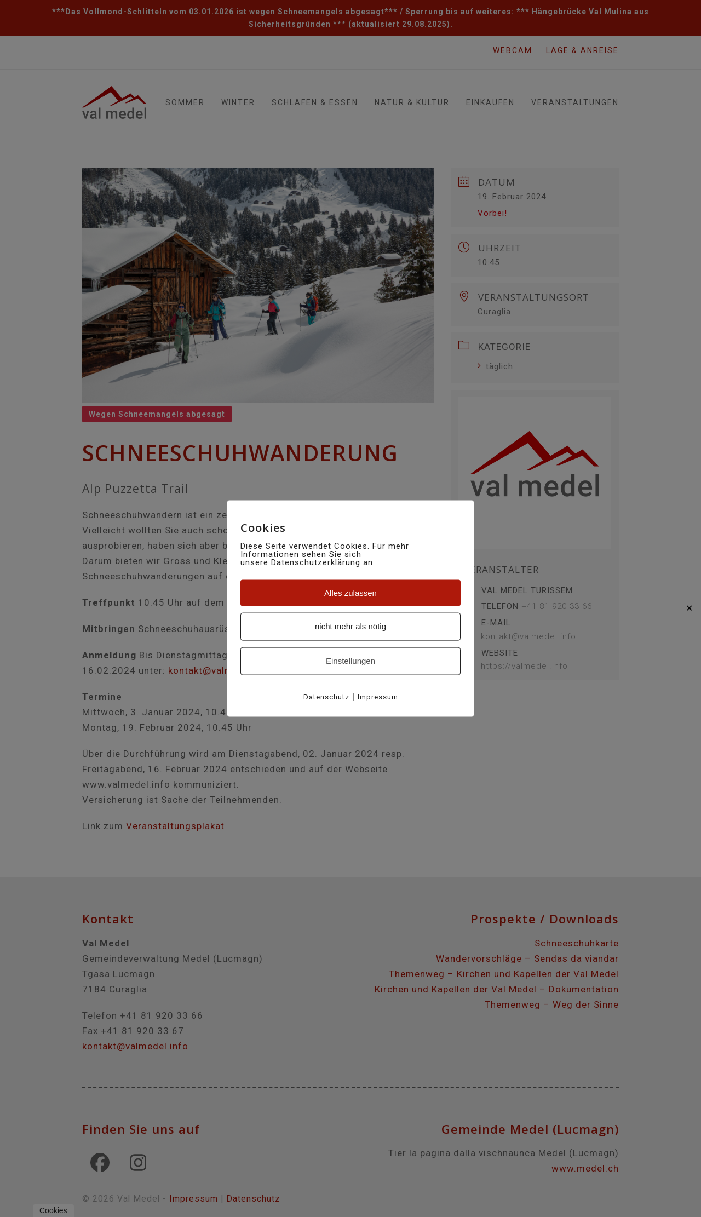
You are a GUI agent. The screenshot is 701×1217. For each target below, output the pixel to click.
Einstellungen (350, 660)
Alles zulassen (350, 592)
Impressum (378, 696)
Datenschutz (326, 696)
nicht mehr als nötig (350, 626)
